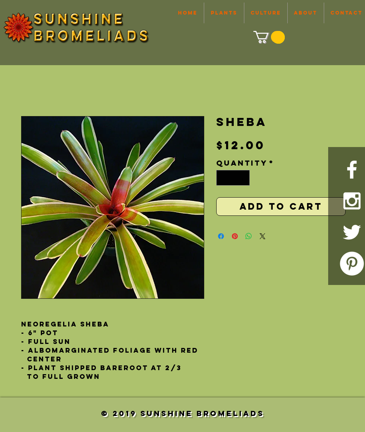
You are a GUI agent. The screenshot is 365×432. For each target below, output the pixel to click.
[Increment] (243, 177)
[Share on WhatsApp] (248, 236)
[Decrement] (223, 177)
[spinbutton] (233, 177)
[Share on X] (262, 236)
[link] (268, 37)
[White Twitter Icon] (352, 232)
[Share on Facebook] (221, 236)
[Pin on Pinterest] (234, 236)
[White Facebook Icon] (352, 170)
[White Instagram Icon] (352, 201)
